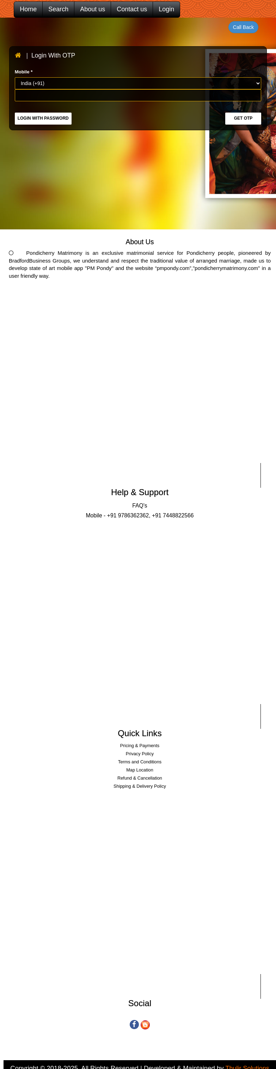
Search (58, 9)
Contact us (132, 9)
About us (92, 9)
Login (166, 9)
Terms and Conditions (139, 761)
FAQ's (139, 506)
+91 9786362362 (128, 515)
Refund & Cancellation (139, 778)
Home (28, 9)
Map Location (139, 770)
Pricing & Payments (139, 745)
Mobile (24, 71)
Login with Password (43, 118)
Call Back (243, 27)
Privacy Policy (140, 753)
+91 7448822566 (172, 515)
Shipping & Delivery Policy (140, 786)
